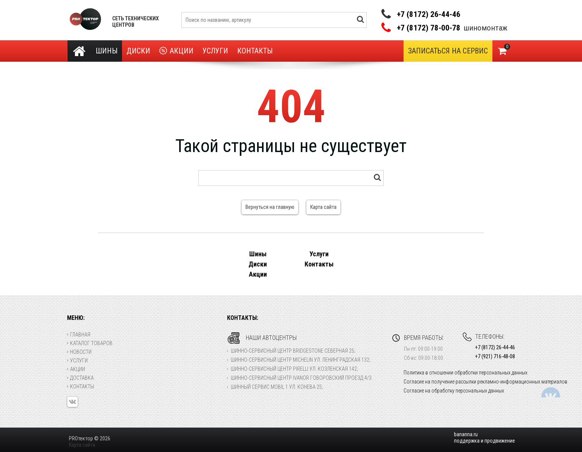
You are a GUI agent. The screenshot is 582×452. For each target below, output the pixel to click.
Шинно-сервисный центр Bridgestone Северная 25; (293, 351)
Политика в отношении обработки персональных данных (465, 373)
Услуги (215, 50)
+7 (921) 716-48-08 (495, 356)
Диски (138, 50)
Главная (78, 335)
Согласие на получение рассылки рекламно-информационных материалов (485, 382)
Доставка (80, 378)
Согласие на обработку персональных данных (454, 391)
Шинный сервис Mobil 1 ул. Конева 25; (277, 387)
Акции (176, 51)
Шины (106, 50)
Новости (79, 352)
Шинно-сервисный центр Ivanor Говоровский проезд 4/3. (302, 378)
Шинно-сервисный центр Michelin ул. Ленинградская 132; (300, 360)
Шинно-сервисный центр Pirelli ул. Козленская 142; (294, 369)
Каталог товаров (90, 343)
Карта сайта (323, 207)
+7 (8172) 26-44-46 (428, 14)
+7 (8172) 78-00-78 (428, 28)
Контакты (255, 50)
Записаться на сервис (448, 50)
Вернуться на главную (269, 207)
